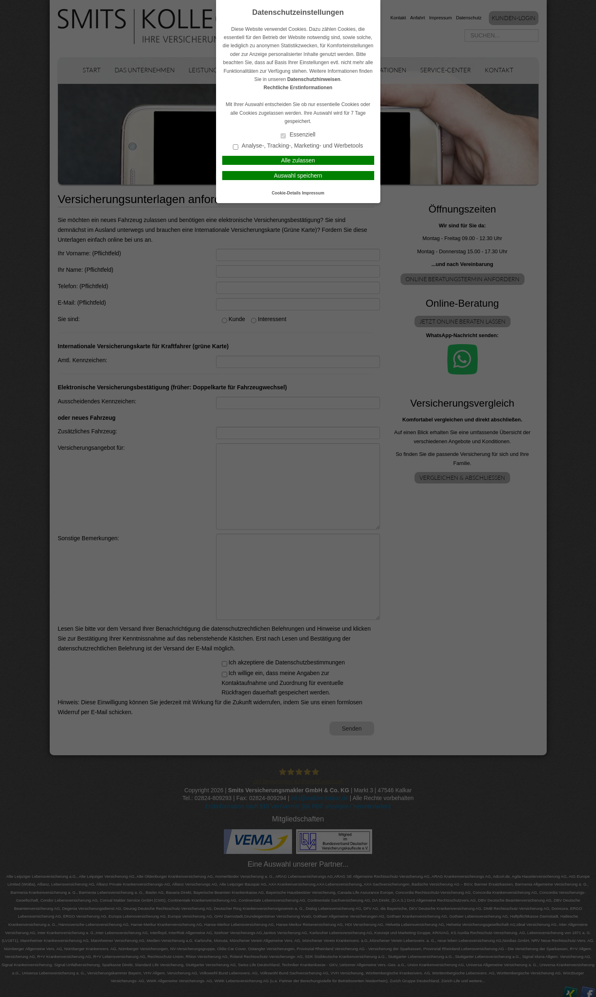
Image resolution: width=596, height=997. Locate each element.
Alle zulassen (298, 160)
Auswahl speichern (298, 175)
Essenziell (298, 135)
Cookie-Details (286, 193)
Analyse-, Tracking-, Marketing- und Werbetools (298, 146)
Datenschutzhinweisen (313, 79)
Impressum (313, 193)
